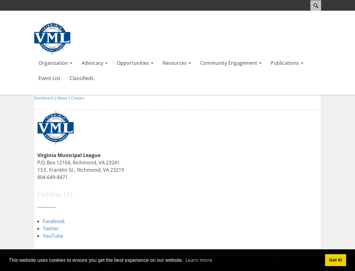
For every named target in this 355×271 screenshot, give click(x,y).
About (62, 98)
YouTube (53, 236)
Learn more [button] (198, 260)
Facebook (54, 221)
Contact (77, 98)
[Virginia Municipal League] (52, 37)
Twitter (51, 228)
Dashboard (43, 98)
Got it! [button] (335, 260)
